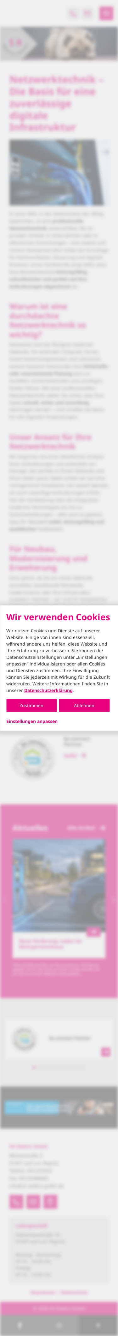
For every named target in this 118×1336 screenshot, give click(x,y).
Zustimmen (31, 705)
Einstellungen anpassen (32, 721)
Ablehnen (84, 705)
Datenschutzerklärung (48, 690)
